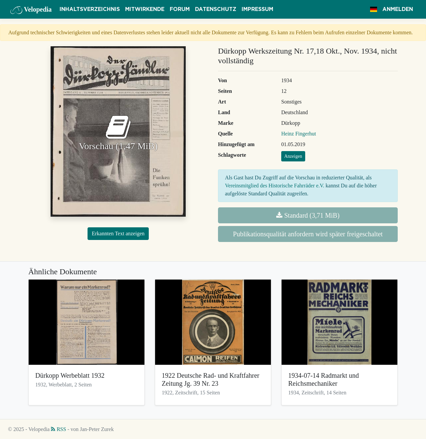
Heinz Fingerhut (298, 133)
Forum (180, 9)
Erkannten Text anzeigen (118, 233)
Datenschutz (215, 9)
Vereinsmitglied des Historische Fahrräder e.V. (274, 185)
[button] (373, 9)
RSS (58, 429)
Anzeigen (293, 156)
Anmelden (397, 9)
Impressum (257, 9)
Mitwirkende (144, 9)
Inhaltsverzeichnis (90, 9)
